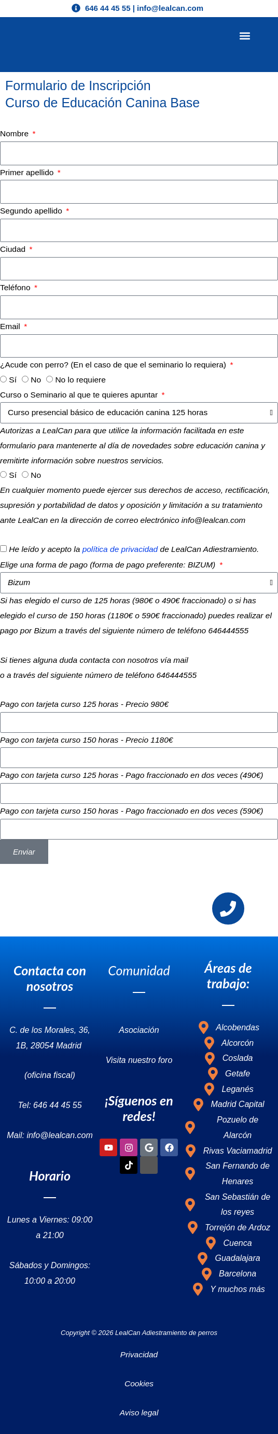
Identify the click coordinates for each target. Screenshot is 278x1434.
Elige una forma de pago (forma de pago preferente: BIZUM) (109, 564)
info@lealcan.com (222, 660)
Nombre (15, 133)
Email (11, 326)
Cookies (139, 1383)
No (36, 379)
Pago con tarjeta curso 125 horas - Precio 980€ (84, 704)
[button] (244, 36)
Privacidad (139, 1354)
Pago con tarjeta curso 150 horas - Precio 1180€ (86, 739)
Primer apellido (28, 172)
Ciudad (13, 249)
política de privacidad (120, 549)
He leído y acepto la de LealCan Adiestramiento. (134, 549)
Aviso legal (139, 1412)
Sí (13, 379)
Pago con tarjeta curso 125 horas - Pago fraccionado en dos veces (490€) (131, 775)
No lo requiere (80, 379)
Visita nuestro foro (139, 1059)
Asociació (136, 1030)
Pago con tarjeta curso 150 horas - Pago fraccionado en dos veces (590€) (131, 810)
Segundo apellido (32, 210)
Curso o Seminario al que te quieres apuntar (80, 394)
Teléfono (16, 287)
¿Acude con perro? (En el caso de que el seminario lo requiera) (114, 364)
